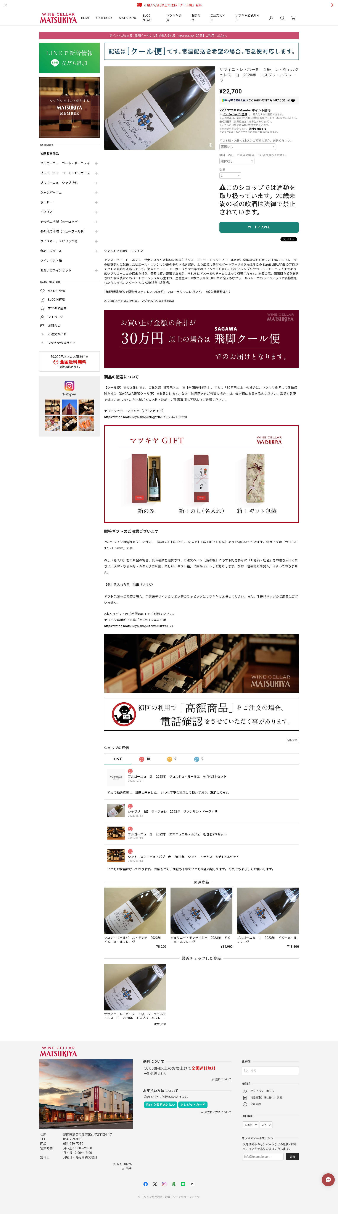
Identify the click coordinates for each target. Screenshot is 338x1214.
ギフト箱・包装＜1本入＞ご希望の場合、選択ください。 (256, 140)
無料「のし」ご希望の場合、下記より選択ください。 (254, 155)
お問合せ (196, 18)
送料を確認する (257, 128)
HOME (85, 18)
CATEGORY (104, 18)
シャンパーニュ (51, 192)
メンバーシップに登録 (235, 114)
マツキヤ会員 (174, 18)
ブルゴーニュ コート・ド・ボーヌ (65, 173)
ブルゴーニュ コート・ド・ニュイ (65, 163)
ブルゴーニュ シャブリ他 (58, 183)
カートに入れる (259, 227)
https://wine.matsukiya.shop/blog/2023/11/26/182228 (145, 417)
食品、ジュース (50, 251)
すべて (117, 759)
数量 (222, 169)
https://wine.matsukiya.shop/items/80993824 (138, 626)
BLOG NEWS (147, 18)
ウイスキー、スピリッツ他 (58, 241)
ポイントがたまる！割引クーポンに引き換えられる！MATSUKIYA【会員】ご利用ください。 (169, 35)
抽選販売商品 (49, 153)
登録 (292, 1156)
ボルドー (46, 202)
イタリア (46, 212)
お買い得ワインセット (55, 270)
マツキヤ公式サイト (247, 18)
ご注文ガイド (218, 18)
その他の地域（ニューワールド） (63, 231)
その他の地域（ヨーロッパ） (60, 221)
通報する (292, 740)
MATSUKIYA (127, 18)
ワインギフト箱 (51, 260)
